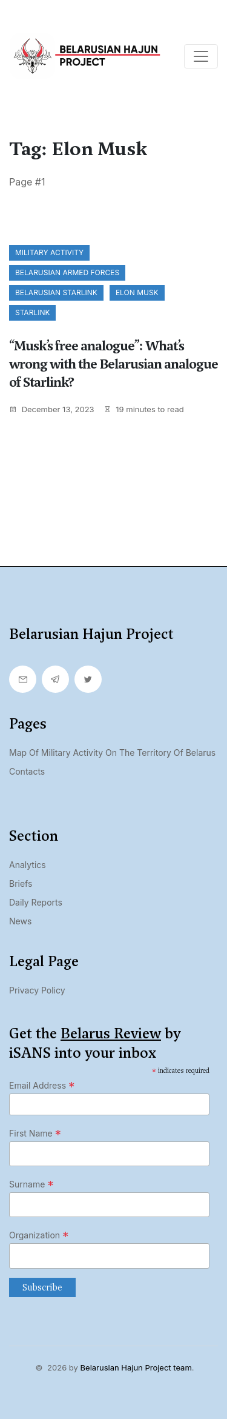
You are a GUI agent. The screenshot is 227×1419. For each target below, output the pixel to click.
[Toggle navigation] (201, 56)
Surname (31, 1184)
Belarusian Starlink (56, 292)
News (20, 921)
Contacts (27, 771)
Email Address (42, 1086)
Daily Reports (35, 902)
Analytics (27, 865)
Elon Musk (137, 292)
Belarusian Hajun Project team (136, 1367)
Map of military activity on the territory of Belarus (112, 752)
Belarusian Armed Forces (67, 272)
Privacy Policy (37, 990)
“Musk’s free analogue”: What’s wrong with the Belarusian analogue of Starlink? (113, 364)
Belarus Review (111, 1033)
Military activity (49, 252)
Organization (39, 1235)
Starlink (32, 312)
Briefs (20, 883)
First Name (35, 1133)
